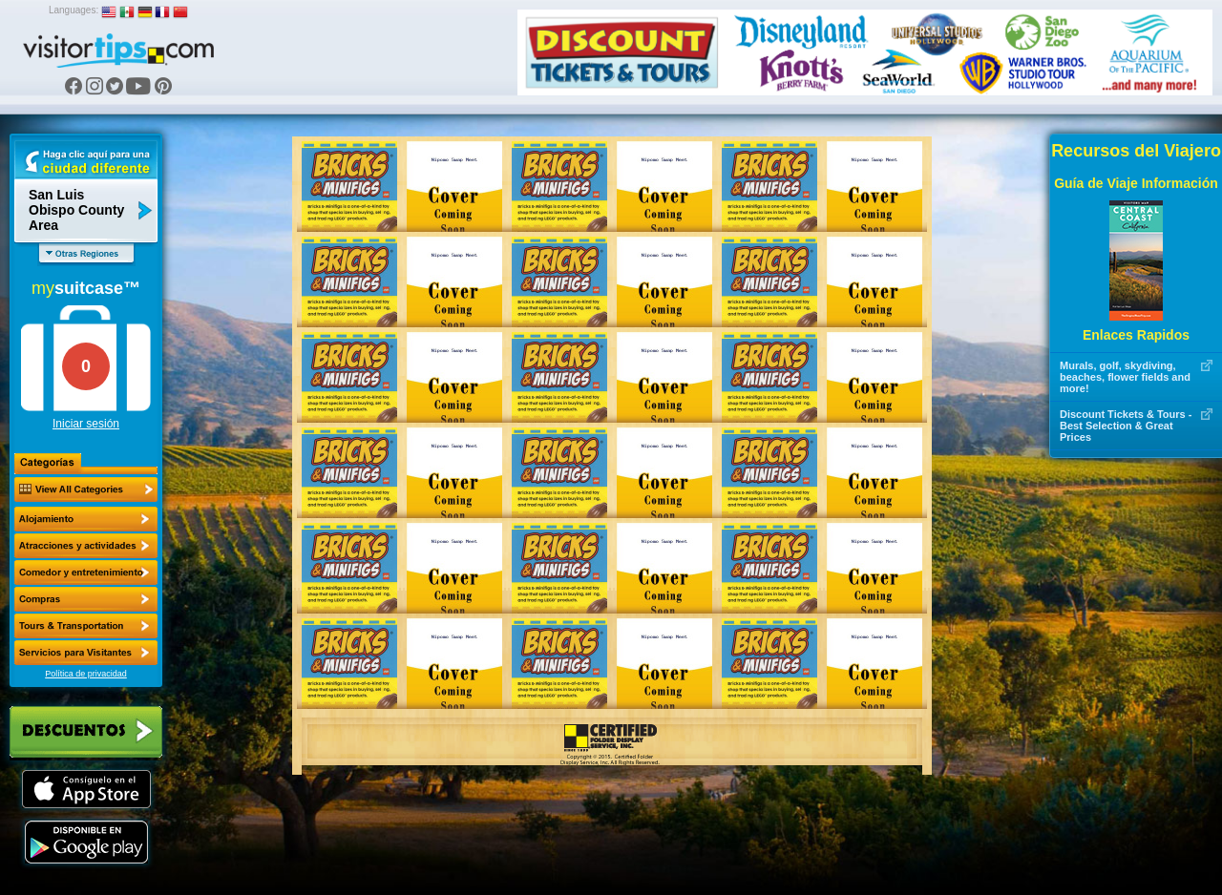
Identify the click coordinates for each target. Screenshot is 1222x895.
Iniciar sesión (86, 423)
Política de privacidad (86, 673)
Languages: (73, 10)
